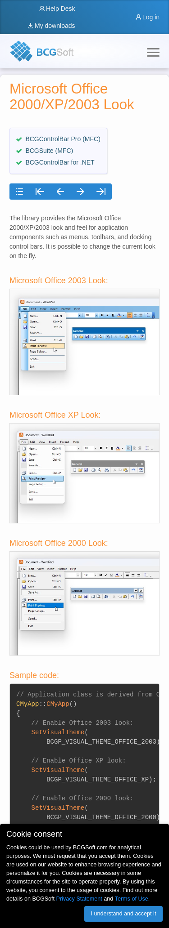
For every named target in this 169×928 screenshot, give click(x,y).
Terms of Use (131, 899)
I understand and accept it (123, 913)
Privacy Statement (79, 899)
